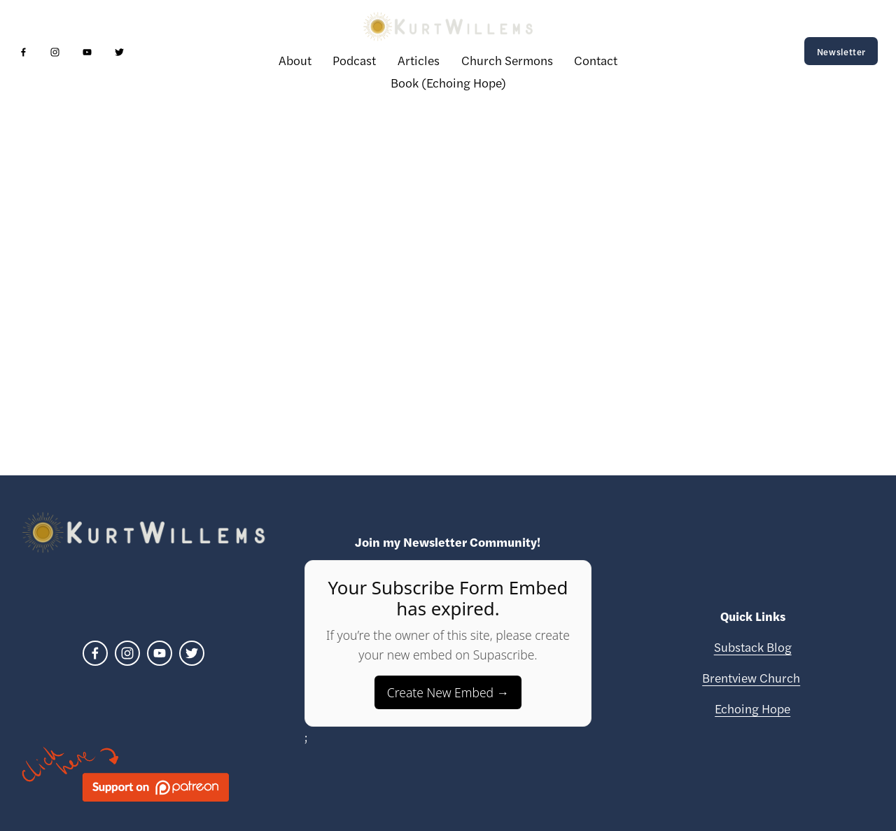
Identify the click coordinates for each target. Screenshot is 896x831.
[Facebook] (23, 51)
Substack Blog (753, 646)
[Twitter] (119, 51)
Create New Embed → (448, 692)
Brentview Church (751, 677)
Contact (595, 60)
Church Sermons (507, 60)
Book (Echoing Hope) (448, 82)
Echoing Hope (752, 708)
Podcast (354, 60)
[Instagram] (55, 51)
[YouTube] (87, 51)
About (295, 60)
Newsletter (841, 51)
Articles (419, 60)
